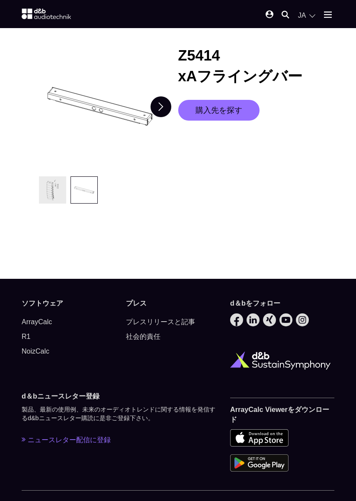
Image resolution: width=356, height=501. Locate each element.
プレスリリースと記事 (160, 321)
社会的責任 (143, 336)
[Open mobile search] (285, 15)
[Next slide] (161, 106)
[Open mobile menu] (327, 15)
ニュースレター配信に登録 (66, 440)
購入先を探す (219, 110)
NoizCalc (35, 351)
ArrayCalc (37, 321)
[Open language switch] (306, 15)
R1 (26, 336)
